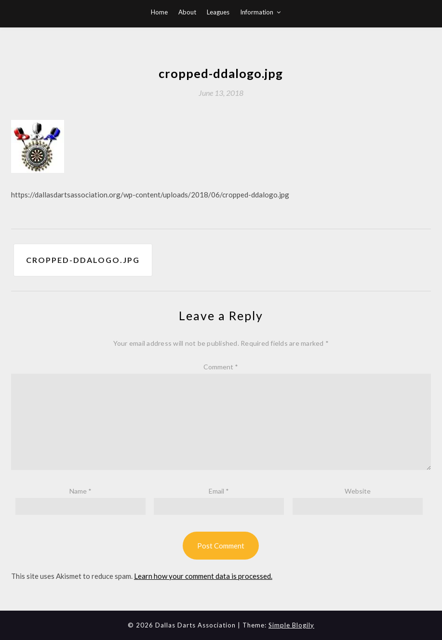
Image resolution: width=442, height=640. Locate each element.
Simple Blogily (291, 625)
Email (219, 491)
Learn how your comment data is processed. (203, 576)
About (187, 12)
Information (256, 12)
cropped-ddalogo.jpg (83, 259)
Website (358, 491)
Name (80, 491)
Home (159, 12)
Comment (220, 367)
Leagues (218, 12)
